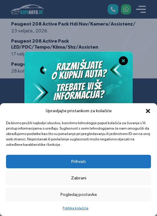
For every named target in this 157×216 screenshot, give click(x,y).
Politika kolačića (75, 208)
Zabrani (78, 178)
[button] (148, 111)
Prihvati (78, 161)
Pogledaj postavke (78, 194)
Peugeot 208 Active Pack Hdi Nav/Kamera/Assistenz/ (73, 24)
